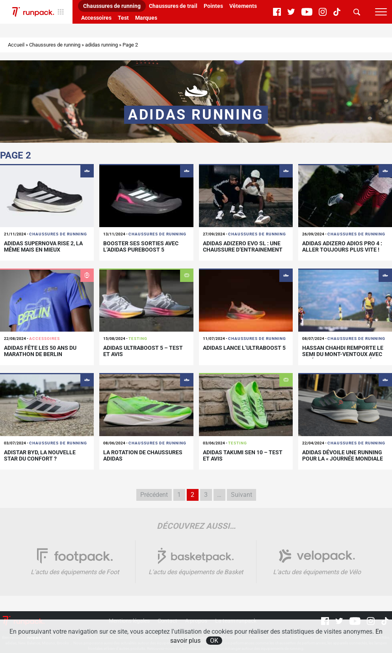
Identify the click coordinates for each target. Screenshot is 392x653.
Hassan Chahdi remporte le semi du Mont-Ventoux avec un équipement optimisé (342, 354)
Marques (146, 18)
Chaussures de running (112, 6)
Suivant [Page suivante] (241, 494)
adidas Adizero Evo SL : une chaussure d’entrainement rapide (242, 250)
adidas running (101, 45)
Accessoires (96, 18)
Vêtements (243, 6)
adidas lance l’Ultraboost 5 (244, 348)
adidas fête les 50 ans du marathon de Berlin (40, 351)
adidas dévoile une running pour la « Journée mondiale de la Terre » (342, 459)
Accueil (16, 45)
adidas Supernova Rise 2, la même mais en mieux (43, 246)
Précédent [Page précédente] (154, 494)
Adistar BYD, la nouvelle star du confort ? (40, 455)
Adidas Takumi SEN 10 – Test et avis (242, 455)
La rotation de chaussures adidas (142, 455)
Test (123, 18)
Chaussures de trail (173, 6)
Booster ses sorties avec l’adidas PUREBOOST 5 (140, 246)
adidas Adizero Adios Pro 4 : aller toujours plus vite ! (342, 246)
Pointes (213, 6)
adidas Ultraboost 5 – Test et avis (143, 351)
